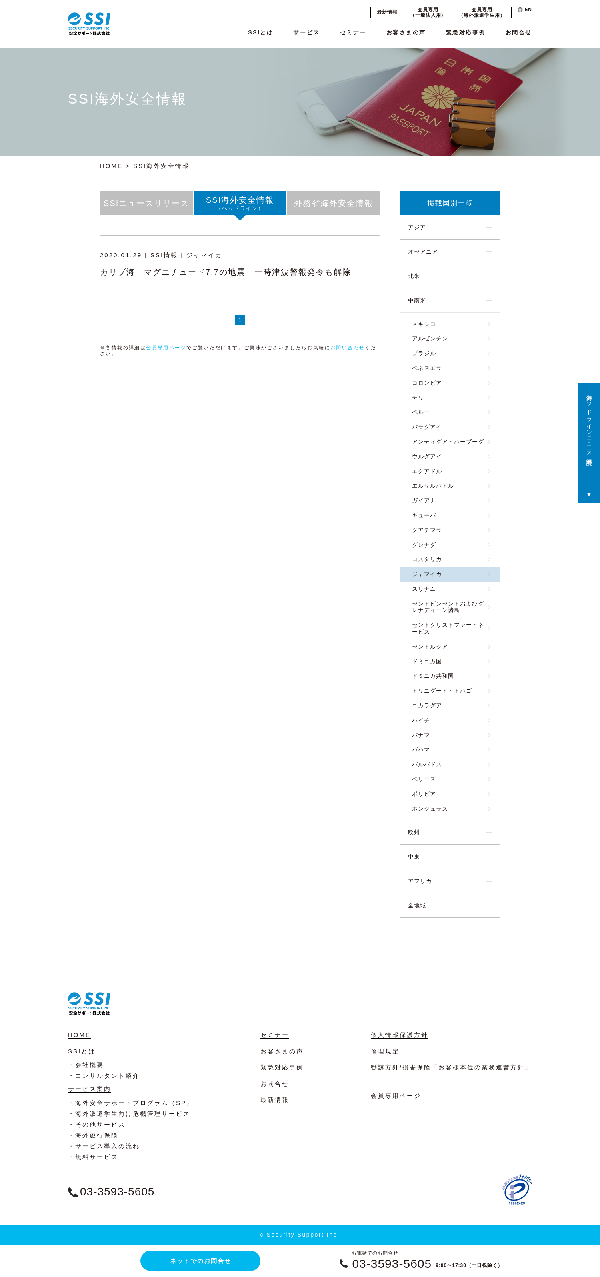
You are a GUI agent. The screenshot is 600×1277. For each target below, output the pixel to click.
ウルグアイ (427, 456)
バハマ (421, 749)
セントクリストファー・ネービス (448, 628)
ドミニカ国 (427, 661)
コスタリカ (427, 559)
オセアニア (423, 251)
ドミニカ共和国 (433, 676)
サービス (306, 32)
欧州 (414, 832)
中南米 (417, 300)
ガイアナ (424, 500)
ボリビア (424, 794)
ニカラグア (427, 705)
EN (525, 9)
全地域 (417, 905)
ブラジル (424, 353)
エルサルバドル (433, 485)
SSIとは (260, 32)
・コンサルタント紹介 (104, 1075)
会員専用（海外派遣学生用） (481, 12)
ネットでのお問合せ (200, 1260)
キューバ (424, 515)
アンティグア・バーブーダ (448, 441)
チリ (418, 397)
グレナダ (424, 545)
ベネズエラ (427, 368)
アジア (417, 227)
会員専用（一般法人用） (428, 12)
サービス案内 (89, 1088)
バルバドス (427, 764)
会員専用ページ (166, 347)
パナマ (421, 735)
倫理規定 (385, 1051)
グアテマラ (427, 530)
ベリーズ (424, 779)
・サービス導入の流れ (104, 1146)
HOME (111, 165)
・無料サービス (93, 1156)
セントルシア (430, 646)
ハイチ (421, 720)
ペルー (421, 412)
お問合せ (519, 32)
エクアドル (427, 471)
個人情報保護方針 (399, 1034)
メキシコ (424, 324)
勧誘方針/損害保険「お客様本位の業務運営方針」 (451, 1067)
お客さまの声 (406, 32)
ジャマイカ (427, 574)
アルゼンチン (430, 338)
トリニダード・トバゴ (442, 690)
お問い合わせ (347, 347)
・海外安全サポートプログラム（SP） (131, 1102)
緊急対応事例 (466, 32)
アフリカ (420, 881)
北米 (414, 276)
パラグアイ (427, 427)
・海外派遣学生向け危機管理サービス (129, 1113)
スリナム (424, 589)
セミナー (353, 32)
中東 (414, 856)
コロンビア (427, 383)
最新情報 (387, 12)
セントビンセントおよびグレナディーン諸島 (448, 607)
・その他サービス (97, 1124)
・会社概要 (86, 1064)
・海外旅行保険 (93, 1135)
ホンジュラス (430, 808)
